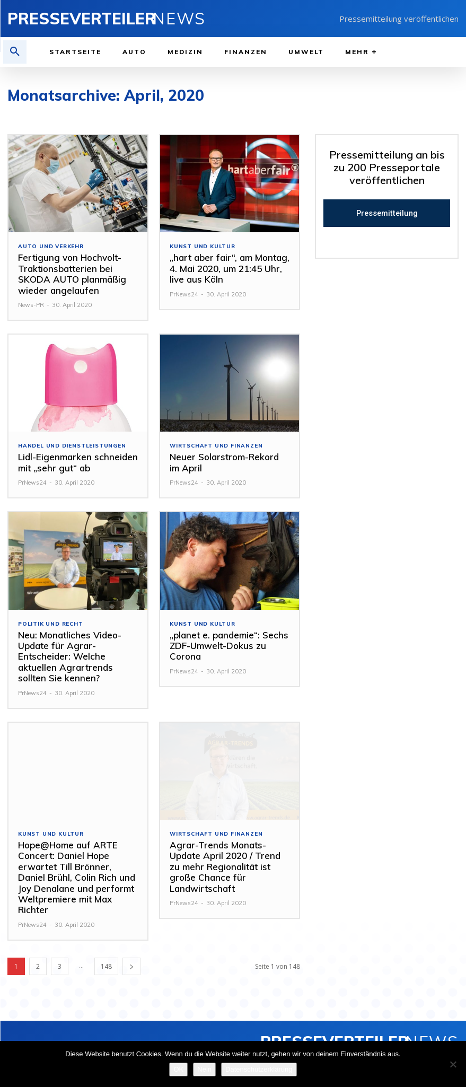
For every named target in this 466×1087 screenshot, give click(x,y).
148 (106, 966)
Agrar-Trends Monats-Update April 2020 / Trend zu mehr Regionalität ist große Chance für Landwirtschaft (225, 866)
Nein (204, 1069)
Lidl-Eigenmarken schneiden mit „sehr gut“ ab (78, 462)
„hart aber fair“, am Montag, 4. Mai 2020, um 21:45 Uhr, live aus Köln (229, 268)
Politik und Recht (50, 624)
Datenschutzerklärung (258, 1069)
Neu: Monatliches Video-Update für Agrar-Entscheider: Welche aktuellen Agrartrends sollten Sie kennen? (69, 656)
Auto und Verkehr (51, 246)
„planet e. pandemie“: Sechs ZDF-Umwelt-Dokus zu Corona (229, 645)
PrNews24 (184, 294)
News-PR (31, 305)
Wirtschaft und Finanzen (216, 446)
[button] (15, 52)
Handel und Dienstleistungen (72, 446)
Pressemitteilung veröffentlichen (399, 18)
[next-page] (131, 966)
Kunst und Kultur (202, 246)
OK (178, 1069)
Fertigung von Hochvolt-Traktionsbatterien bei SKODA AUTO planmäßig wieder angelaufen (72, 273)
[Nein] (452, 1064)
